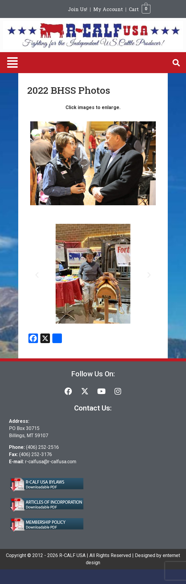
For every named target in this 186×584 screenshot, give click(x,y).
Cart (134, 9)
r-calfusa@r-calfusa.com (50, 461)
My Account (108, 9)
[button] (12, 62)
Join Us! (77, 9)
